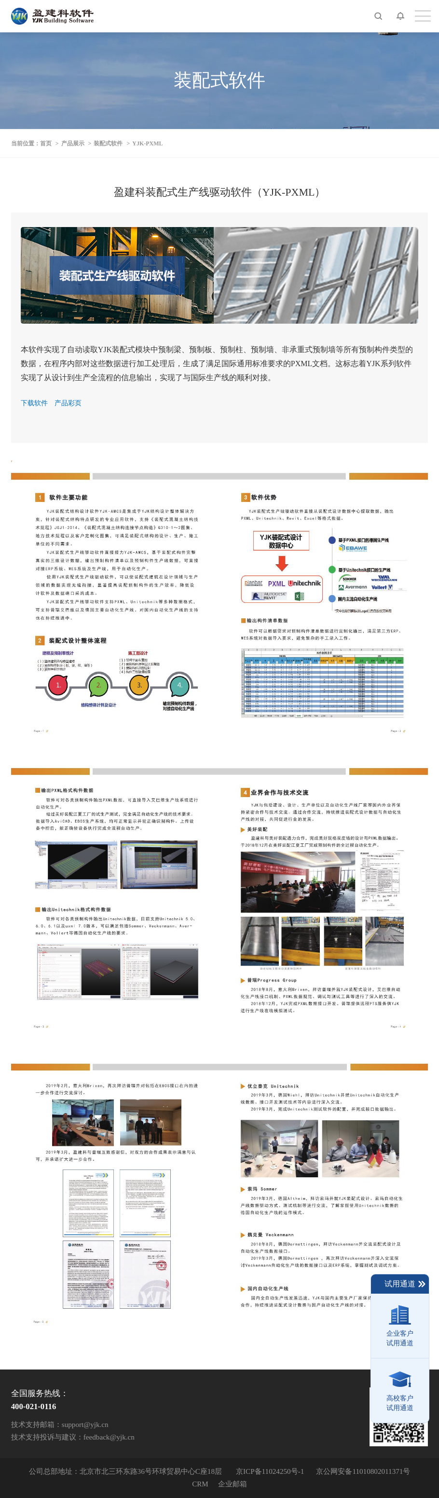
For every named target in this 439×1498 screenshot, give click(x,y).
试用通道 (405, 1284)
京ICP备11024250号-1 (270, 1471)
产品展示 (72, 143)
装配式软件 (108, 143)
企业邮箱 (232, 1484)
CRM (200, 1484)
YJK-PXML (147, 143)
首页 (46, 143)
